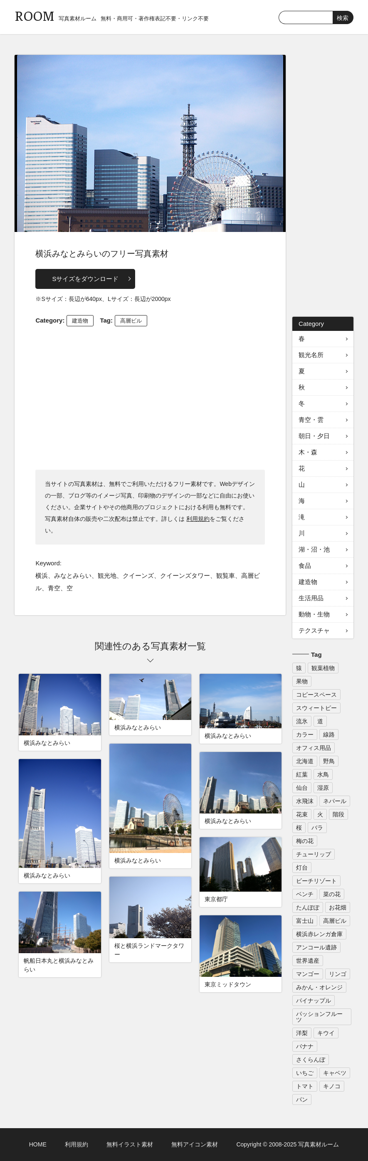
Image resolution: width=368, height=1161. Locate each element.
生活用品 (311, 597)
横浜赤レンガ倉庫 (319, 934)
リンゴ (337, 974)
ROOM (34, 15)
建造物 (80, 321)
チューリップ (313, 854)
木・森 (308, 452)
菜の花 (332, 894)
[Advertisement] (150, 397)
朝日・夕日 (314, 435)
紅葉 (302, 774)
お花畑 (337, 907)
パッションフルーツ (319, 1017)
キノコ (332, 1086)
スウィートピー (316, 708)
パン (302, 1099)
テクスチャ (314, 630)
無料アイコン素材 (194, 1144)
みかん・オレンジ (319, 987)
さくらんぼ (310, 1059)
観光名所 (311, 354)
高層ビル (131, 321)
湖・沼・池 (314, 549)
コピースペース (316, 694)
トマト (305, 1086)
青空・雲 (311, 419)
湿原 (323, 787)
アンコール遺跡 (316, 947)
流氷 (302, 721)
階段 (338, 814)
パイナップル (313, 1000)
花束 (302, 814)
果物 (302, 681)
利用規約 (198, 518)
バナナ (305, 1046)
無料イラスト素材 (129, 1144)
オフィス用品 (313, 747)
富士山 (305, 920)
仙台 (302, 787)
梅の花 (305, 841)
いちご (305, 1073)
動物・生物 (314, 614)
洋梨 (302, 1033)
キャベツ (334, 1073)
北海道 (305, 761)
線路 (329, 734)
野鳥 (329, 761)
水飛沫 (305, 801)
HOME (38, 1144)
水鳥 (323, 774)
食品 (305, 565)
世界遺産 (307, 960)
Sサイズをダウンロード (85, 278)
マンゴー (307, 974)
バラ (317, 827)
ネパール (334, 801)
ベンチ (305, 894)
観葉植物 (323, 668)
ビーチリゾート (316, 881)
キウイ (326, 1033)
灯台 (302, 867)
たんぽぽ (307, 907)
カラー (305, 734)
